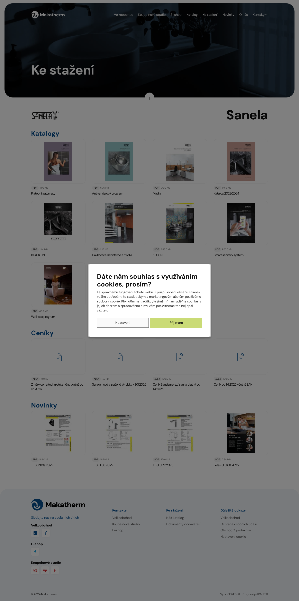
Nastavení (122, 322)
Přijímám (176, 322)
